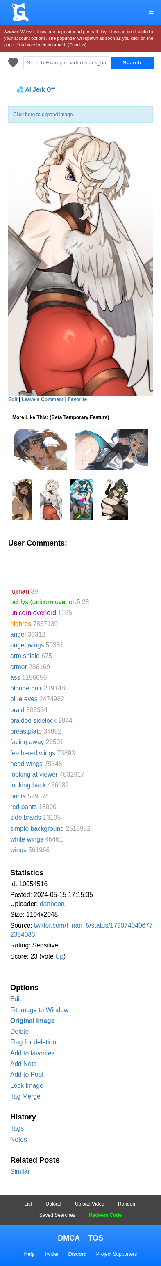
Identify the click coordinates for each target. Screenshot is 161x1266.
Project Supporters (116, 1254)
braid (17, 709)
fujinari (19, 591)
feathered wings (32, 753)
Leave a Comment (43, 399)
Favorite (77, 399)
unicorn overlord (33, 612)
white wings (26, 839)
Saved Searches (57, 1215)
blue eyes (24, 698)
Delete (19, 1031)
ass (15, 677)
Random (127, 1204)
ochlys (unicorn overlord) (45, 602)
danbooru (53, 903)
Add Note (23, 1063)
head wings (26, 763)
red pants (23, 806)
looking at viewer (34, 774)
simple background (37, 828)
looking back (28, 785)
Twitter (51, 1254)
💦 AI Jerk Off (35, 89)
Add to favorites (32, 1053)
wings (18, 849)
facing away (27, 741)
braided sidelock (33, 720)
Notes (18, 1139)
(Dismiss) (77, 44)
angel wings (27, 645)
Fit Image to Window (39, 1010)
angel (18, 634)
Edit (15, 998)
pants (18, 796)
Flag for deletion (33, 1042)
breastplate (26, 731)
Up (59, 956)
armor (18, 666)
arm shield (25, 655)
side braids (25, 817)
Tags (17, 1128)
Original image (32, 1020)
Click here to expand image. (43, 114)
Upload (53, 1204)
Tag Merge (25, 1096)
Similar (20, 1171)
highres (20, 623)
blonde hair (26, 688)
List (28, 1204)
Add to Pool (26, 1074)
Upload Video (89, 1204)
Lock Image (26, 1085)
